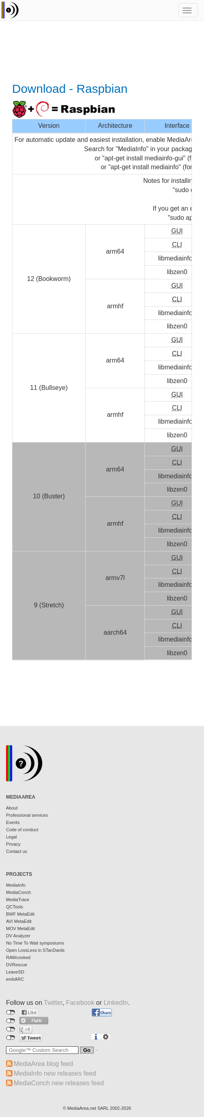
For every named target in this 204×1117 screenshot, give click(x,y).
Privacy (13, 844)
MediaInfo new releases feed (55, 1073)
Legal (11, 836)
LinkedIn (116, 1002)
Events (13, 822)
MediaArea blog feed (43, 1063)
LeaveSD (15, 971)
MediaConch (18, 892)
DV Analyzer (18, 935)
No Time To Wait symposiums (35, 943)
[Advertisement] (102, 52)
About (12, 807)
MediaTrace (17, 899)
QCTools (14, 906)
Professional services (27, 815)
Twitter (53, 1002)
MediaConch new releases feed (59, 1083)
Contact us (16, 851)
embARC (15, 979)
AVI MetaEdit (18, 921)
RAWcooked (18, 957)
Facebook (80, 1002)
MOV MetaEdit (20, 928)
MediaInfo (15, 885)
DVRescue (16, 964)
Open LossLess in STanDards (35, 950)
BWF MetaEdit (20, 914)
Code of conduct (22, 829)
